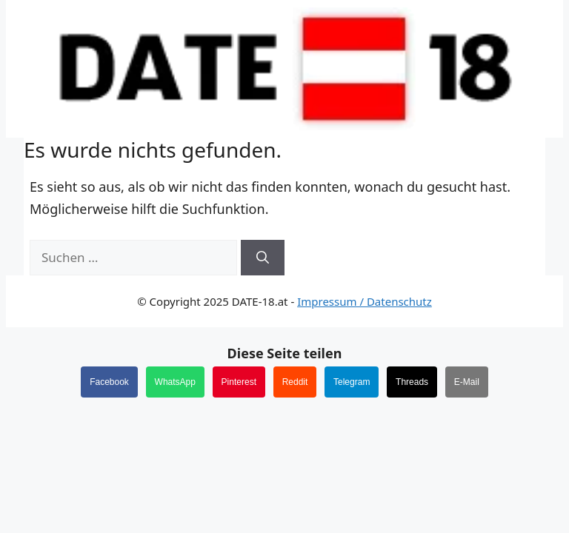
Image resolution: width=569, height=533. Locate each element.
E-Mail (466, 382)
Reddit (295, 382)
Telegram (351, 382)
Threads (412, 382)
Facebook (109, 382)
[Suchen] (262, 257)
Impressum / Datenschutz (364, 301)
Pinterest (239, 382)
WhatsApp (175, 382)
